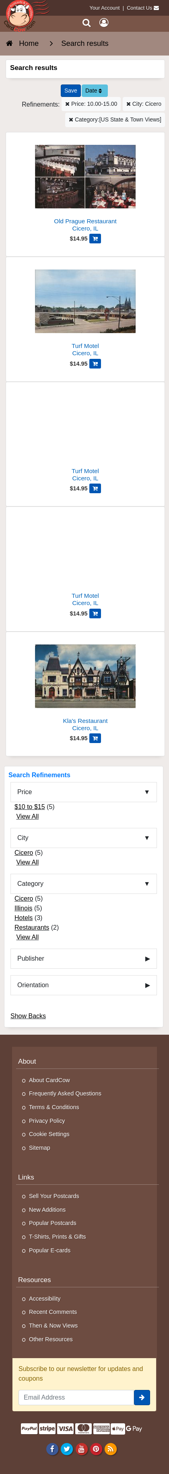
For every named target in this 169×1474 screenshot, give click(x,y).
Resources (34, 1280)
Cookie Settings (49, 1134)
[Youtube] (81, 1449)
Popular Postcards (52, 1223)
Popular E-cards (49, 1250)
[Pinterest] (96, 1449)
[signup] (142, 1397)
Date (93, 90)
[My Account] (103, 23)
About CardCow (49, 1080)
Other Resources (51, 1339)
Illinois (23, 908)
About (27, 1061)
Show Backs (28, 1016)
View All (27, 816)
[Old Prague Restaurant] (85, 185)
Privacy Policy (47, 1121)
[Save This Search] (71, 90)
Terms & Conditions (54, 1107)
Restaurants (31, 927)
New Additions (47, 1209)
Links (26, 1177)
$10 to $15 (29, 806)
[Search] (86, 23)
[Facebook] (52, 1449)
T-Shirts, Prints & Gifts (57, 1236)
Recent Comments (53, 1312)
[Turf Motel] (85, 310)
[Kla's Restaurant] (85, 685)
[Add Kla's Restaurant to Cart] (95, 738)
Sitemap (39, 1148)
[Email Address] (76, 1397)
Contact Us (139, 8)
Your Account (105, 8)
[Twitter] (67, 1449)
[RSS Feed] (110, 1449)
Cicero (23, 852)
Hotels (23, 917)
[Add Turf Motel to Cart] (95, 363)
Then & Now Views (53, 1325)
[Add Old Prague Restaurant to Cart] (95, 238)
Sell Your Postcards (54, 1196)
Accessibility (44, 1298)
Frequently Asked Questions (65, 1093)
